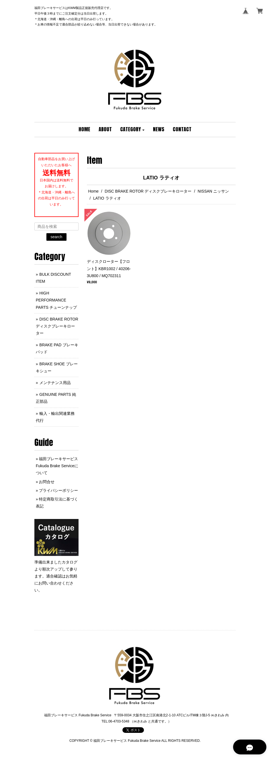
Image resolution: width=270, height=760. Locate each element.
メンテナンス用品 (55, 382)
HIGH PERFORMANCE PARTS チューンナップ (56, 300)
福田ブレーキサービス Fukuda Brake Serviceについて (57, 466)
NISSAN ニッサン (213, 191)
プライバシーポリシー (58, 490)
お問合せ (47, 482)
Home (93, 191)
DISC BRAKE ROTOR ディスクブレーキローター (148, 191)
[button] (132, 129)
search (56, 237)
